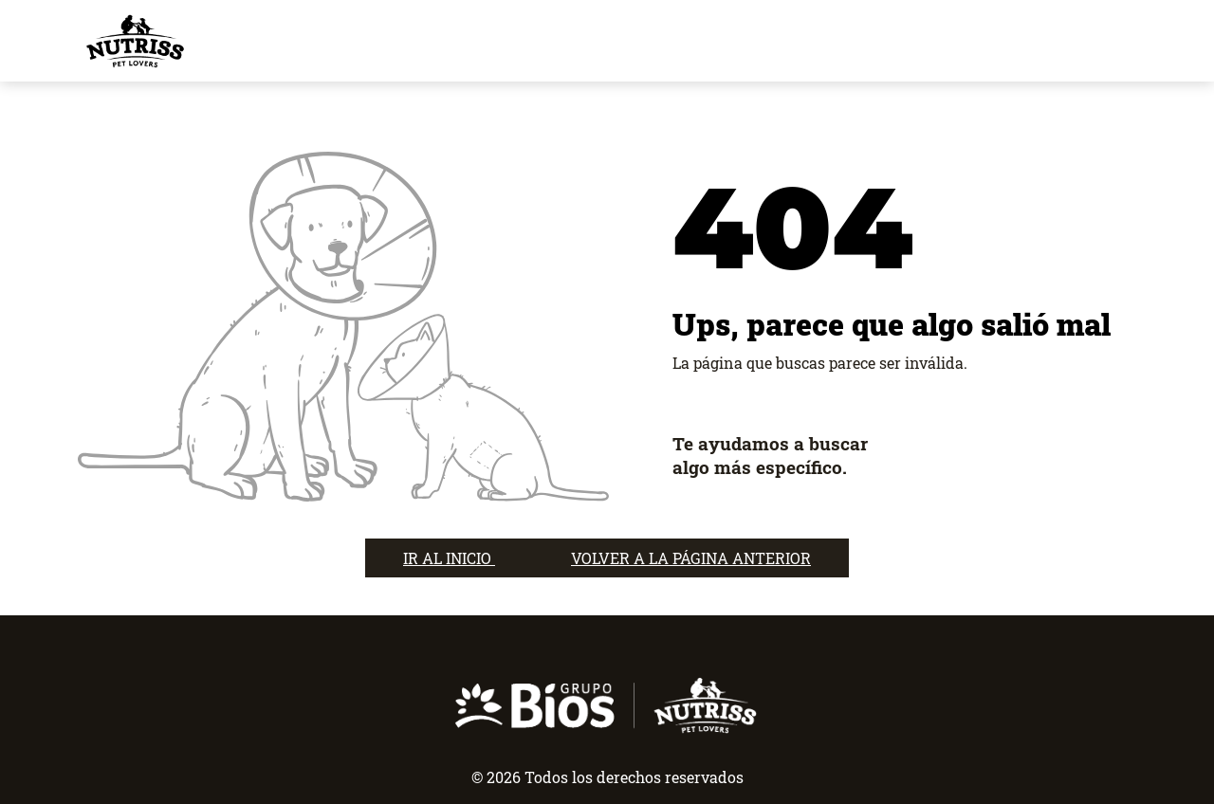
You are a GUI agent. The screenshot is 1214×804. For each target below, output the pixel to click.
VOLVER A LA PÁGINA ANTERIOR (691, 558)
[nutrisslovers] (135, 41)
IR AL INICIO (449, 558)
